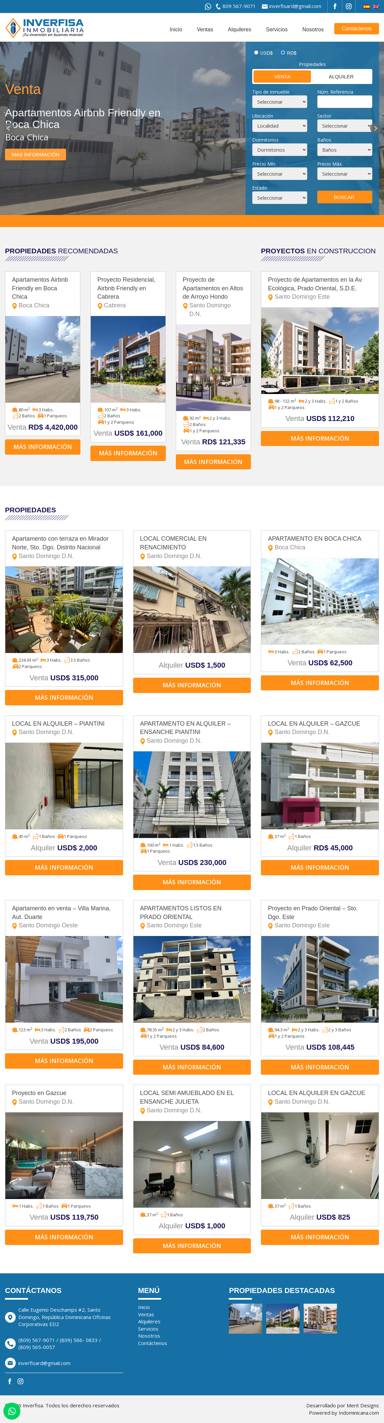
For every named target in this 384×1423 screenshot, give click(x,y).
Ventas (205, 29)
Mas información (35, 154)
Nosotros (313, 29)
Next (375, 128)
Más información (42, 447)
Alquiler (332, 76)
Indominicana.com (359, 1412)
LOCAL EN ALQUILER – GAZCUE (320, 728)
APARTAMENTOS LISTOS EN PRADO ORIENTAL (192, 917)
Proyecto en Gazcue (64, 1098)
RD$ (291, 53)
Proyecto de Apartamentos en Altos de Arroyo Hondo (213, 297)
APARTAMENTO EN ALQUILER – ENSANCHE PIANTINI (192, 732)
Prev (8, 128)
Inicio (176, 29)
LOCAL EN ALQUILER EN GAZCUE (320, 1098)
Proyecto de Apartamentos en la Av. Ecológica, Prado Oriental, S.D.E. (320, 288)
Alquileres (239, 29)
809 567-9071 (239, 6)
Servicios (277, 29)
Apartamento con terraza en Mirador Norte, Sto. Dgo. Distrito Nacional (64, 547)
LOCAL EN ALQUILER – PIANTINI (64, 728)
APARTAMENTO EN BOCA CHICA (320, 543)
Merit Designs (363, 1405)
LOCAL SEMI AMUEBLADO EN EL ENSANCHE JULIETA (192, 1102)
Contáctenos (357, 28)
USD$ (266, 53)
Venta (272, 76)
